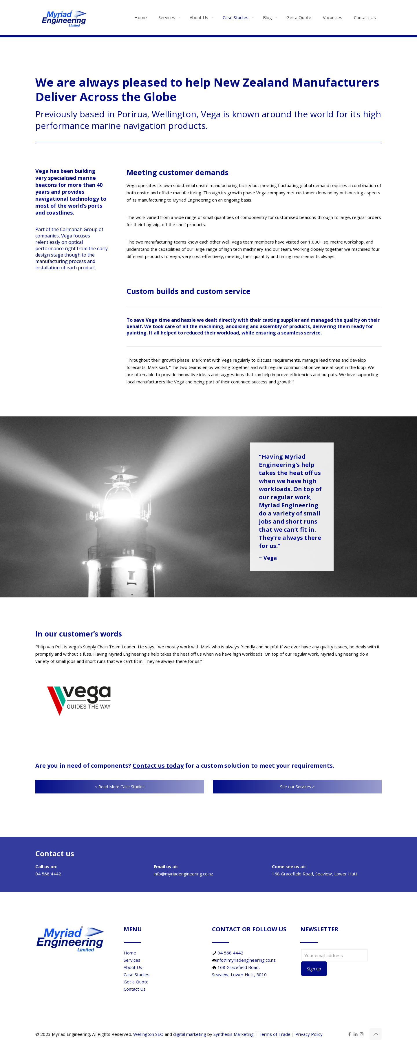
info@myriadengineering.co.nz (246, 960)
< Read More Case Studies (120, 786)
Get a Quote (136, 982)
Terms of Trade (274, 1034)
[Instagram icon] (361, 1034)
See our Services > (297, 786)
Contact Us (135, 989)
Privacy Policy (309, 1034)
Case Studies (136, 974)
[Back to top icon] (376, 1034)
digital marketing (189, 1034)
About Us (133, 967)
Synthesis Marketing (233, 1034)
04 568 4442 (230, 953)
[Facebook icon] (349, 1034)
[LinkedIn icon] (355, 1034)
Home (130, 953)
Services (132, 960)
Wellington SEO (148, 1034)
